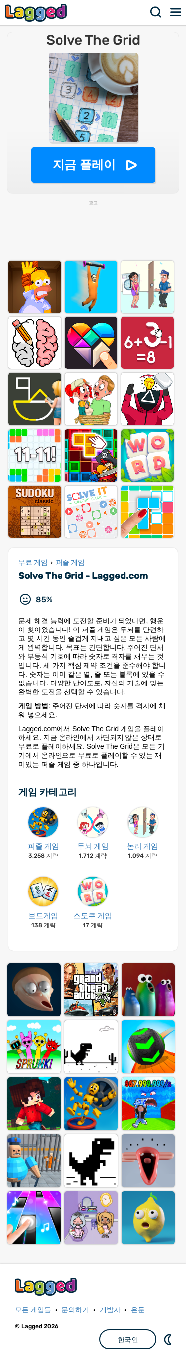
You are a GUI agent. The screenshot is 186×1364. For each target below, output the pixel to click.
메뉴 (176, 12)
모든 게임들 (33, 1310)
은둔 (138, 1310)
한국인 (128, 1340)
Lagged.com (47, 1286)
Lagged (37, 12)
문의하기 (75, 1310)
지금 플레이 (84, 164)
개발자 (110, 1310)
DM (169, 1339)
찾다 (156, 12)
